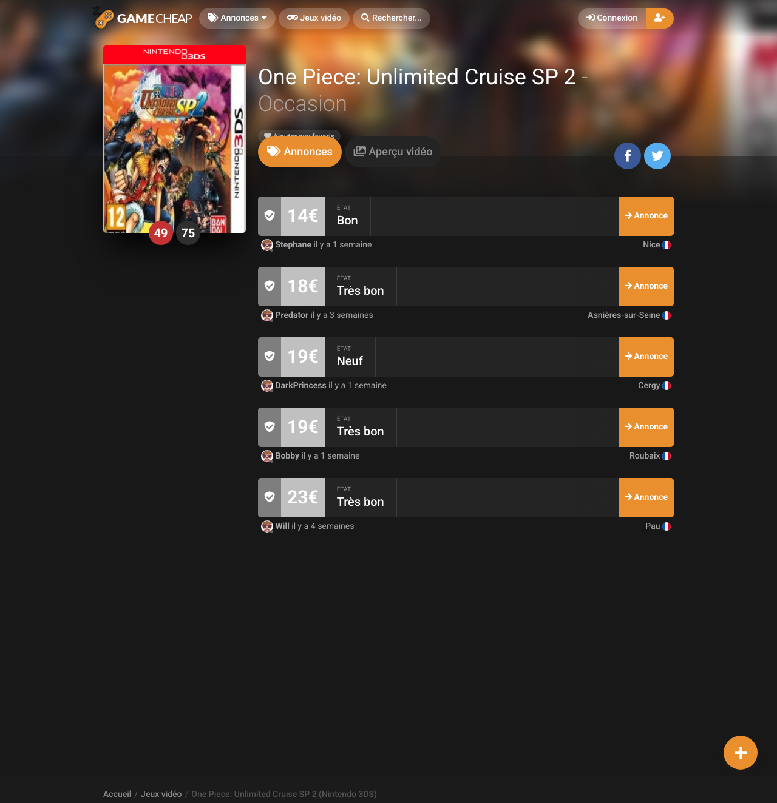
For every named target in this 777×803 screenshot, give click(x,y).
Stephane (287, 245)
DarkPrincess (294, 386)
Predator (286, 315)
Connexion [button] (611, 18)
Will (276, 526)
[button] (391, 18)
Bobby (281, 456)
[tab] (300, 151)
